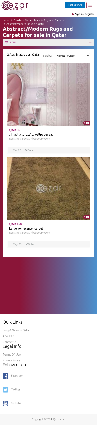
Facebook (13, 376)
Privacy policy (11, 360)
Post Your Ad (75, 4)
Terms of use (12, 354)
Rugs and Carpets (19, 138)
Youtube (12, 403)
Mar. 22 (17, 150)
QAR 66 (14, 130)
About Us (8, 336)
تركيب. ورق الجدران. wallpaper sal (31, 134)
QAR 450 (15, 224)
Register (89, 14)
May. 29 (17, 244)
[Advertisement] (48, 282)
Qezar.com (59, 419)
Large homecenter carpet (26, 228)
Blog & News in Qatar (16, 330)
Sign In (79, 14)
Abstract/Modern (40, 138)
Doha (29, 150)
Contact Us (10, 341)
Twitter (11, 389)
